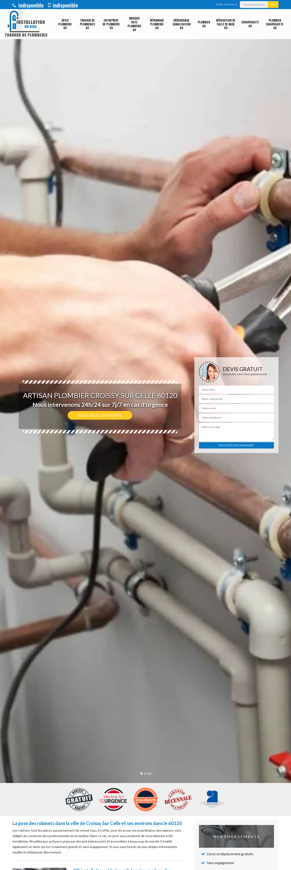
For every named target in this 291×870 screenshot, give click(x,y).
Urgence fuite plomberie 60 (134, 24)
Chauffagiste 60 (250, 24)
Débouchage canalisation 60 (182, 24)
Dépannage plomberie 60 (157, 24)
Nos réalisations (100, 415)
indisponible (28, 5)
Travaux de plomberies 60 (87, 24)
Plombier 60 (204, 24)
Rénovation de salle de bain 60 (225, 24)
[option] (145, 435)
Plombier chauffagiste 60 (274, 24)
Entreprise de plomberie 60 (111, 24)
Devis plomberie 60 (65, 24)
